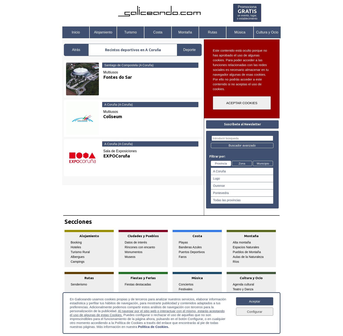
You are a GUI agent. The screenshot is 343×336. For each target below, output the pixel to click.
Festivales (185, 289)
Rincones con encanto (140, 247)
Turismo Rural (80, 252)
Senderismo (79, 284)
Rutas (212, 32)
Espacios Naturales (246, 247)
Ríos (236, 261)
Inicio (76, 32)
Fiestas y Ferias (143, 278)
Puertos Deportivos (192, 252)
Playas (183, 242)
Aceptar (254, 301)
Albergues (77, 257)
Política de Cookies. (153, 327)
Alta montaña (242, 242)
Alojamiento (103, 32)
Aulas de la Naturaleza (248, 257)
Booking (76, 242)
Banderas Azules (190, 247)
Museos (130, 257)
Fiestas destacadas (138, 284)
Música (239, 32)
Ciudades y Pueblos (143, 236)
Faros (183, 257)
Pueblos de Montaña (247, 252)
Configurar (254, 311)
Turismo (130, 32)
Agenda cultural (243, 284)
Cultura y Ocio (267, 32)
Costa (158, 32)
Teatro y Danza (243, 289)
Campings (77, 261)
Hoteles (76, 247)
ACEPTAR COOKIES (241, 103)
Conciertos (186, 284)
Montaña (185, 32)
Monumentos (133, 252)
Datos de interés (136, 242)
